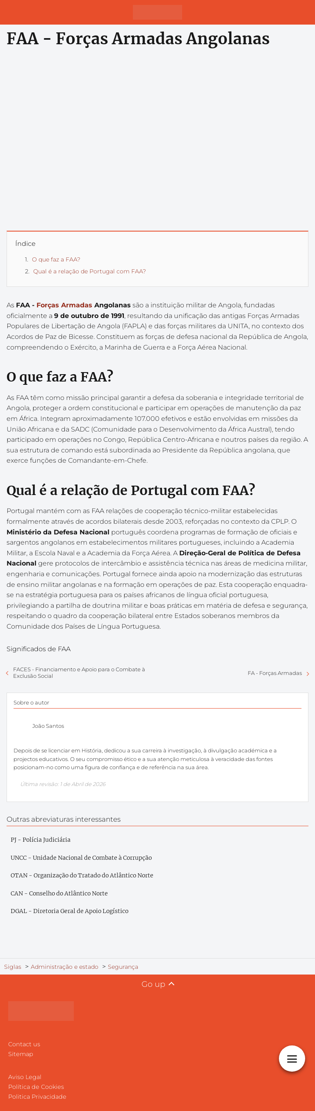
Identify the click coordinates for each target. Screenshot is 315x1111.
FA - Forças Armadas (275, 673)
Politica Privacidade (37, 1096)
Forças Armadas (64, 305)
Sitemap (20, 1054)
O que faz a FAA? (56, 259)
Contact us (24, 1044)
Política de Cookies (36, 1087)
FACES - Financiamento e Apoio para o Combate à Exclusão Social (79, 672)
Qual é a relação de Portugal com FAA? (89, 271)
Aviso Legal (24, 1077)
